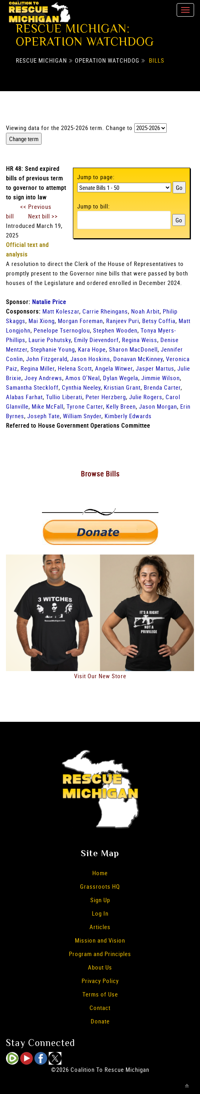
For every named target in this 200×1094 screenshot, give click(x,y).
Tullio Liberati (64, 397)
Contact (100, 1008)
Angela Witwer (114, 368)
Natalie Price (49, 302)
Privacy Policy (100, 981)
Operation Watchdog (107, 60)
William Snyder (82, 416)
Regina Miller (38, 368)
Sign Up (100, 900)
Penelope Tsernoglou (62, 330)
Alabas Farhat (24, 397)
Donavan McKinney (138, 359)
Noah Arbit (145, 311)
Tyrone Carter (85, 406)
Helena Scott (75, 368)
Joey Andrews (43, 378)
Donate (100, 1021)
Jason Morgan (158, 406)
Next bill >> (43, 216)
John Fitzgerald (46, 359)
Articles (100, 927)
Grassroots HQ (100, 886)
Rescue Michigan (41, 60)
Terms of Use (100, 994)
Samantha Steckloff (32, 387)
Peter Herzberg (106, 397)
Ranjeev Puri (122, 321)
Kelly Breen (121, 406)
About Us (100, 967)
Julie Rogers (145, 397)
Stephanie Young (52, 349)
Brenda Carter (162, 387)
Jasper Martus (155, 368)
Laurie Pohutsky (50, 340)
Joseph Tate (43, 416)
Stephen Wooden (115, 330)
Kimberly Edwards (128, 416)
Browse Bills (100, 473)
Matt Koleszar (60, 311)
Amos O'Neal (82, 378)
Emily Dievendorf (96, 340)
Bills (156, 60)
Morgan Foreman (80, 321)
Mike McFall (47, 406)
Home (100, 873)
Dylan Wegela (120, 378)
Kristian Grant (122, 387)
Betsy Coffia (158, 321)
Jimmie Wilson (160, 378)
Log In (100, 913)
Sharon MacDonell (133, 349)
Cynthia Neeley (81, 387)
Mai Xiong (42, 321)
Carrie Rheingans (105, 311)
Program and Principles (100, 954)
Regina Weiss (139, 340)
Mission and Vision (100, 940)
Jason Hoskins (90, 359)
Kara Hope (92, 349)
